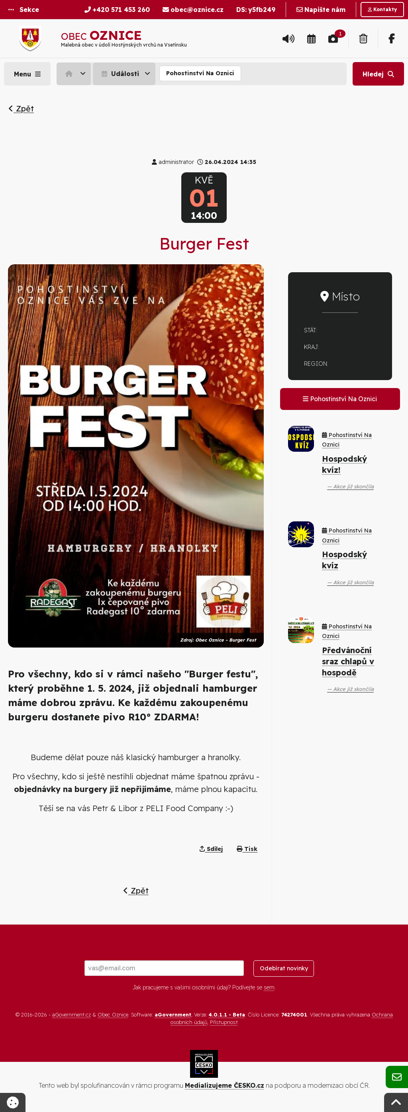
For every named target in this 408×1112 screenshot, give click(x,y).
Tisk (247, 849)
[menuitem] (75, 73)
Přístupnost (224, 1022)
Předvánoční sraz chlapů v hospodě (348, 661)
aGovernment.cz (71, 1014)
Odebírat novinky (284, 968)
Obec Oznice (113, 1014)
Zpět (21, 108)
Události (119, 74)
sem (269, 987)
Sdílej (211, 849)
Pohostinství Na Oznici (200, 73)
